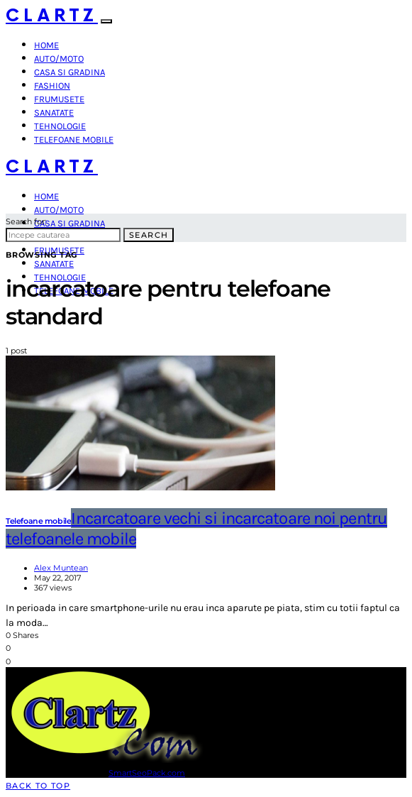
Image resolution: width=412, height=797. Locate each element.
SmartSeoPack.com (146, 773)
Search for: (26, 221)
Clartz (52, 16)
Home (46, 45)
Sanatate (54, 112)
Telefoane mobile (73, 139)
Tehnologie (60, 126)
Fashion (52, 85)
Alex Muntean (61, 568)
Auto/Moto (59, 58)
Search (148, 235)
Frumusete (59, 99)
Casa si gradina (69, 72)
